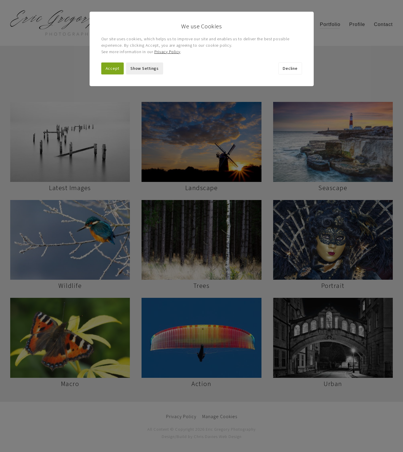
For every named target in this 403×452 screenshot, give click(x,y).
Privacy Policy (167, 52)
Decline (290, 68)
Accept (113, 68)
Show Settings (144, 68)
